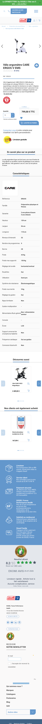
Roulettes (5, 272)
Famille (4, 206)
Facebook (8, 622)
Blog (8, 702)
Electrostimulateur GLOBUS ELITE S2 (17, 433)
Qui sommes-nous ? (14, 686)
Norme (4, 249)
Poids (4, 255)
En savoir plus (8, 94)
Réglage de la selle (8, 266)
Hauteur (5, 220)
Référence (6, 199)
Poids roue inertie (8, 289)
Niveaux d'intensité (9, 238)
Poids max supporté (9, 260)
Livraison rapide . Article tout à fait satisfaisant (21, 580)
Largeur (5, 226)
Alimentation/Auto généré (11, 313)
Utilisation (5, 278)
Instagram (19, 622)
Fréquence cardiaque (9, 339)
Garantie (5, 213)
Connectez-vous (9, 130)
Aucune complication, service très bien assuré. (21, 585)
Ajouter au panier (28, 123)
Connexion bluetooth (9, 345)
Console (5, 320)
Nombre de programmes (11, 243)
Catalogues (10, 694)
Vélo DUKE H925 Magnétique (17, 384)
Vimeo (15, 622)
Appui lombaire (7, 301)
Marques (10, 690)
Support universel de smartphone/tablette (9, 333)
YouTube (12, 622)
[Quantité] (7, 115)
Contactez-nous (9, 11)
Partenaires (11, 698)
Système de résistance (10, 283)
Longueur (5, 232)
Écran (4, 326)
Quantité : (6, 111)
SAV (8, 706)
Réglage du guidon (8, 295)
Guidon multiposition (9, 306)
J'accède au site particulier (17, 11)
